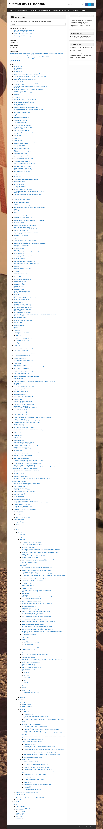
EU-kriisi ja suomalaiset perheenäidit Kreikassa (24, 151)
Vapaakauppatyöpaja (26, 704)
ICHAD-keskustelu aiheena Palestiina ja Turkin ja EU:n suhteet (27, 194)
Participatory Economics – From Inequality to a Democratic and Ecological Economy (32, 366)
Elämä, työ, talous (17, 135)
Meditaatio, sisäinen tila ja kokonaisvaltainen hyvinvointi (26, 297)
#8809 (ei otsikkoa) (18, 69)
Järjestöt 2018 (19, 335)
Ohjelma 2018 (17, 333)
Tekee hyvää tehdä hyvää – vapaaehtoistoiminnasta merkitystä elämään (29, 73)
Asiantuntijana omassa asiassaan (21, 96)
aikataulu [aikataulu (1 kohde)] (13, 53)
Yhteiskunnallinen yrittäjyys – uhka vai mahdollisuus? (25, 493)
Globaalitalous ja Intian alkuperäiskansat (22, 171)
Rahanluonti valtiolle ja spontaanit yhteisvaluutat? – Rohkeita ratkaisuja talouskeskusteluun (44, 749)
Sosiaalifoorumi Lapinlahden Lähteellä (32, 789)
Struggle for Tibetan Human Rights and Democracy (33, 624)
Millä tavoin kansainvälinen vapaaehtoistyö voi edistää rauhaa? (38, 784)
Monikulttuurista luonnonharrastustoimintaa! (31, 601)
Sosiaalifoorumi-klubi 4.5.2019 (23, 517)
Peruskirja (18, 527)
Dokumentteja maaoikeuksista (20, 120)
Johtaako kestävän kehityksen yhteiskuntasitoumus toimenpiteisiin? (37, 573)
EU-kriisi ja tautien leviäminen (20, 153)
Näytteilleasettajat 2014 (19, 325)
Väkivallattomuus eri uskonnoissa (21, 488)
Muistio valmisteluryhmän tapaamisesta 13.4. (24, 30)
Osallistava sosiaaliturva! (27, 608)
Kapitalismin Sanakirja (26, 583)
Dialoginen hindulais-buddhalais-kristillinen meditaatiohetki (27, 114)
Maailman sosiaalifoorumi (19, 284)
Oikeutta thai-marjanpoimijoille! (29, 606)
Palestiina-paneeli (17, 363)
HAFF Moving (17, 174)
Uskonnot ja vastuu (26, 652)
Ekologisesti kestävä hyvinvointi (21, 128)
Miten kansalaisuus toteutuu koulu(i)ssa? (23, 307)
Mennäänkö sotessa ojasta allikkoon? (22, 299)
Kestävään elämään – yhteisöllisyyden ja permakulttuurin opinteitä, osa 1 (30, 243)
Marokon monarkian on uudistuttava (22, 291)
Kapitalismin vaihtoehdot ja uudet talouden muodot (25, 225)
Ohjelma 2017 (23, 709)
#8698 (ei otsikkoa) (18, 71)
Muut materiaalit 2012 (19, 315)
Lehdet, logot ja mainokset (21, 521)
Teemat (23, 639)
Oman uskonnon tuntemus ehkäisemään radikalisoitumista (26, 352)
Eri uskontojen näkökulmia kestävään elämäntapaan (25, 142)
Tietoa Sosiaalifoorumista (21, 10)
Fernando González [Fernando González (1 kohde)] (38, 53)
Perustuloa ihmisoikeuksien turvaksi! (22, 370)
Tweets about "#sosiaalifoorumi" (77, 63)
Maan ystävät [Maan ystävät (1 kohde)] (53, 55)
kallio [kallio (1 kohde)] (62, 53)
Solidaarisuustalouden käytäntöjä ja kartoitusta (24, 404)
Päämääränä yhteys (18, 383)
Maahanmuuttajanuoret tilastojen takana (22, 279)
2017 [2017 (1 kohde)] (11, 53)
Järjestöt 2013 (17, 210)
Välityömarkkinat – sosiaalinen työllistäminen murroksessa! (27, 489)
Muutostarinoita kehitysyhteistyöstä (24, 808)
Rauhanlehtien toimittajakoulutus (21, 394)
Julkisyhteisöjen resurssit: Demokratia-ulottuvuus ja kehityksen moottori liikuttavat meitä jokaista (43, 575)
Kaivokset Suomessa (26, 577)
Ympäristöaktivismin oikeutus (28, 669)
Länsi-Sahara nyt (17, 278)
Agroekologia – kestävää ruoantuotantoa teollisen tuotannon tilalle (28, 89)
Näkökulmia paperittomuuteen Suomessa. (33, 786)
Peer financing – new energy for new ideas (31, 542)
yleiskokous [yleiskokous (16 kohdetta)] (15, 60)
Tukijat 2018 (18, 342)
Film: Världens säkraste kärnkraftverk (22, 161)
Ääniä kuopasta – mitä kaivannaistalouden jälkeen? (25, 509)
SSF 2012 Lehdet (21, 811)
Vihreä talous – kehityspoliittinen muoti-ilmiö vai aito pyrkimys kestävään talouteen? (32, 478)
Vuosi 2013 (20, 536)
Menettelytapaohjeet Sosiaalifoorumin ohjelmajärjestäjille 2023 (30, 797)
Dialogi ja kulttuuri (28, 641)
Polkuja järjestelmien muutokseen (21, 373)
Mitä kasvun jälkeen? (18, 310)
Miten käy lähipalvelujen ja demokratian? (23, 309)
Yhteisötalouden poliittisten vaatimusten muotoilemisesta (26, 498)
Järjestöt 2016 (17, 214)
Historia (17, 524)
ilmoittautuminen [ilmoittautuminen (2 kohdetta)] (47, 53)
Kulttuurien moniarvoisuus (19, 258)
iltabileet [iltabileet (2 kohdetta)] (53, 53)
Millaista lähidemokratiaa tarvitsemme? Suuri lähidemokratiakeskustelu (37, 596)
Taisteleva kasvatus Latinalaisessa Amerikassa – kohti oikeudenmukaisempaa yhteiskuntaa (42, 631)
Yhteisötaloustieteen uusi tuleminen (22, 499)
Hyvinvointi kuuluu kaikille (20, 186)
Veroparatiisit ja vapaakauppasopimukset (33, 757)
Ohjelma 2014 (23, 539)
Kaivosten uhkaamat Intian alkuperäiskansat (23, 217)
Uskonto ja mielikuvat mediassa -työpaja (33, 717)
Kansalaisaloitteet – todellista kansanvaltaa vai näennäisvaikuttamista (29, 220)
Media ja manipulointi (26, 711)
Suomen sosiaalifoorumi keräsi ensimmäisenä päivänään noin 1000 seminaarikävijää (32, 417)
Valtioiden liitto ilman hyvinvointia (21, 458)
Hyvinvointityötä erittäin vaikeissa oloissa (23, 189)
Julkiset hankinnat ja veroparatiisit (31, 742)
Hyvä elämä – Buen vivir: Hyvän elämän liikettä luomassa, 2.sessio (36, 570)
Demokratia (26, 672)
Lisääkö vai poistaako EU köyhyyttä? (30, 591)
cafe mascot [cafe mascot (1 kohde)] (23, 53)
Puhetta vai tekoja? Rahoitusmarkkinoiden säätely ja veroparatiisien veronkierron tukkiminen (34, 381)
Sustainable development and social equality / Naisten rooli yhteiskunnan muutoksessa (33, 420)
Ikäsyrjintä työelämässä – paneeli (31, 762)
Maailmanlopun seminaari (19, 286)
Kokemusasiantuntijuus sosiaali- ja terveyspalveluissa (35, 764)
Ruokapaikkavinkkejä (18, 399)
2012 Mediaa (17, 87)
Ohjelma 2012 (23, 534)
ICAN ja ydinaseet (18, 192)
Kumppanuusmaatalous (27, 588)
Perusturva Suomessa (18, 81)
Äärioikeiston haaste (18, 511)
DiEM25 (15, 115)
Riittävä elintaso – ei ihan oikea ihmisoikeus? (24, 396)
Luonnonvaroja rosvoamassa (20, 274)
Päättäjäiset (16, 384)
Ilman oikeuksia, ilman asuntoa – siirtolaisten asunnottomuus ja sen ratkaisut (30, 76)
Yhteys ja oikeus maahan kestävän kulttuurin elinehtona (26, 501)
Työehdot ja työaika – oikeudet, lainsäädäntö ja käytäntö (26, 445)
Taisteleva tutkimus (26, 632)
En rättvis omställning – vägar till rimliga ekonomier (35, 726)
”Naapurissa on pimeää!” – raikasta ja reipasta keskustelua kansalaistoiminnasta (31, 86)
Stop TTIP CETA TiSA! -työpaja (20, 409)
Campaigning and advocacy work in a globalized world (26, 107)
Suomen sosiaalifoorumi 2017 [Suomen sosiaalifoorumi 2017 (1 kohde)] (59, 57)
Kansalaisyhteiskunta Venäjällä (20, 222)
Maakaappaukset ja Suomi (19, 289)
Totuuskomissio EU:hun (19, 440)
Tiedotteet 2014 (17, 439)
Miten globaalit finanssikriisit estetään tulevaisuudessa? (34, 600)
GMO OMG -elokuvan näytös (20, 173)
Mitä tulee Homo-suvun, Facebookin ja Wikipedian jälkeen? (37, 716)
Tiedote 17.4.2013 (18, 432)
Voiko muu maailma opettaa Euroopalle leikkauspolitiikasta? (27, 483)
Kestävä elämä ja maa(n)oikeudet (21, 235)
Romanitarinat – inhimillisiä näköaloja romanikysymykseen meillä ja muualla (38, 621)
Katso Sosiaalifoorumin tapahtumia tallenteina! (24, 36)
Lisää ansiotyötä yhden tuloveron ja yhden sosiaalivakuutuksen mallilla (39, 746)
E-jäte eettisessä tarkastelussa (20, 122)
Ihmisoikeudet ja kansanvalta (20, 197)
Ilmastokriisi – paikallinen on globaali (32, 728)
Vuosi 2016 (20, 699)
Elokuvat (24, 687)
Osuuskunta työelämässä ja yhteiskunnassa (23, 360)
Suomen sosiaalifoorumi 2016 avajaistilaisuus (24, 416)
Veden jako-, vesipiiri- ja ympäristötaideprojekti (24, 465)
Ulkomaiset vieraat (18, 450)
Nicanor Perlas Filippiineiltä (20, 317)
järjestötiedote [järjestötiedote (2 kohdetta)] (58, 53)
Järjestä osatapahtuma (44, 10)
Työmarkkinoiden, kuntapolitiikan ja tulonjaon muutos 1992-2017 (38, 769)
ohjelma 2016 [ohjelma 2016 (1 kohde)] (15, 57)
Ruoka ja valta (17, 398)
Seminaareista (19, 819)
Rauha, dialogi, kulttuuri (19, 389)
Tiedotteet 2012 (17, 437)
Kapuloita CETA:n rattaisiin (30, 744)
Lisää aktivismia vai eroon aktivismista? (32, 731)
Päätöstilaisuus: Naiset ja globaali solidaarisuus (24, 386)
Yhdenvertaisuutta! (26, 759)
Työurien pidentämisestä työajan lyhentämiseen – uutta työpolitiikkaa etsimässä (41, 752)
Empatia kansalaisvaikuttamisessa (21, 137)
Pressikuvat (16, 380)
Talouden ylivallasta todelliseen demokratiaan (32, 741)
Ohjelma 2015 (23, 697)
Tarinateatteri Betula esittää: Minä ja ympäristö (24, 427)
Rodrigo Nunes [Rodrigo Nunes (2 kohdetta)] (29, 57)
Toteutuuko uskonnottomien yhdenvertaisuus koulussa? (36, 767)
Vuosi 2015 (20, 696)
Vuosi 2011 (20, 531)
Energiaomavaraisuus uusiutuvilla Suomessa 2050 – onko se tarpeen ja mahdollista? (40, 552)
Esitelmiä (16, 146)
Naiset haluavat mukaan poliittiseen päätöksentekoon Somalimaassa (37, 603)
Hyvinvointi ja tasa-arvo (19, 183)
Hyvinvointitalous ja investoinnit (21, 187)
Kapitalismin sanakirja (20, 806)
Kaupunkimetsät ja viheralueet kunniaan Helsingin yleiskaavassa (28, 228)
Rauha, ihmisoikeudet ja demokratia (21, 391)
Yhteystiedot (75, 10)
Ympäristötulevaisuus (28, 646)
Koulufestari (16, 250)
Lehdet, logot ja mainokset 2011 (21, 273)
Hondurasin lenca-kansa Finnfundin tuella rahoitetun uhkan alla (27, 179)
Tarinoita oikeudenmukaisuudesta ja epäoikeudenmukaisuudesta (28, 429)
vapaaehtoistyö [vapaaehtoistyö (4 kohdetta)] (56, 59)
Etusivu (10, 10)
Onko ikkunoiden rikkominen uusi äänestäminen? (24, 353)
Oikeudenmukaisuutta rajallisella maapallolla (31, 724)
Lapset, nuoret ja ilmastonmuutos (21, 269)
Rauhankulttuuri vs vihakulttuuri (21, 393)
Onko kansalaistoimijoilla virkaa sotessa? (23, 355)
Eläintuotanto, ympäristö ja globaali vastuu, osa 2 (24, 133)
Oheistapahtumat (17, 330)
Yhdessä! (24, 772)
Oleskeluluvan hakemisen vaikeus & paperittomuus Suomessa (27, 348)
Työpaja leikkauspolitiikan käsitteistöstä (22, 447)
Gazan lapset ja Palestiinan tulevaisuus (22, 166)
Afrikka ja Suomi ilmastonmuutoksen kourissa (32, 544)
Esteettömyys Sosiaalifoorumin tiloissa (22, 148)
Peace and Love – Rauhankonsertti (29, 614)
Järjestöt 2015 (17, 212)
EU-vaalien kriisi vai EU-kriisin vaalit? (30, 557)
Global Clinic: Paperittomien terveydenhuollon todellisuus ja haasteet (29, 74)
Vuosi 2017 (20, 708)
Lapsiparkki (16, 271)
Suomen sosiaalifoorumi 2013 (20, 412)
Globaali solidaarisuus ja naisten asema (22, 168)
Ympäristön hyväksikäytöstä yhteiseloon (23, 506)
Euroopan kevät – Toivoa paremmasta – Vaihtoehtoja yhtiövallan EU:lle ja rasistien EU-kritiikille (43, 559)
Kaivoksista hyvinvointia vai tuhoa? (21, 215)
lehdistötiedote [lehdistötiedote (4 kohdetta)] (33, 55)
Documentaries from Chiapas (28, 547)
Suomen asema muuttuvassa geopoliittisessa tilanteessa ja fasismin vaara (30, 411)
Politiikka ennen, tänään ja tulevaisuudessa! (23, 371)
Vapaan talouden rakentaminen (28, 656)
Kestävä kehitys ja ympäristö (20, 237)
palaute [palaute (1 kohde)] (19, 57)
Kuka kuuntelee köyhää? (19, 253)
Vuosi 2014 (20, 537)
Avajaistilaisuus (17, 97)
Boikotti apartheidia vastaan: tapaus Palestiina (24, 102)
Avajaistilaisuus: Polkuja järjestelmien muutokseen (25, 99)
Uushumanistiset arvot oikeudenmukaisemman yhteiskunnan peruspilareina (40, 771)
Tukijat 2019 (18, 514)
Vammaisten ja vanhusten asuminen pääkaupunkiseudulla (26, 461)
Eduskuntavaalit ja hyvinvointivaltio (21, 123)
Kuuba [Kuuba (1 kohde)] (25, 55)
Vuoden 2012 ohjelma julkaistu (20, 486)
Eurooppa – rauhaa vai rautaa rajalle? (30, 562)
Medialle (16, 296)
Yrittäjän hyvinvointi (18, 507)
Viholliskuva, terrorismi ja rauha (21, 476)
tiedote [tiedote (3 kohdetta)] (32, 59)
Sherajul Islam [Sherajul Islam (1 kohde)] (35, 57)
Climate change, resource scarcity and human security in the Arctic (28, 109)
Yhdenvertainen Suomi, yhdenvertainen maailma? (24, 491)
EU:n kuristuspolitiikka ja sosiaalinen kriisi (23, 156)
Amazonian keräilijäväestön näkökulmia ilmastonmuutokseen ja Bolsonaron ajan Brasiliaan (33, 92)
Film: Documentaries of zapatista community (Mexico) (25, 160)
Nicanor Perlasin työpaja (19, 319)
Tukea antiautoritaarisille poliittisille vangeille (24, 442)
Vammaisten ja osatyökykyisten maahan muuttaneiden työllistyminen (29, 460)
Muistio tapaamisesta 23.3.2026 (21, 31)
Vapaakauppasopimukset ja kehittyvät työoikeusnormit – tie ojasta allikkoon (30, 463)
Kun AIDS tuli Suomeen (19, 260)
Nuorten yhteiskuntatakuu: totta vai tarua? (23, 320)
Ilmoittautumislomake (20, 794)
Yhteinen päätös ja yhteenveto (28, 665)
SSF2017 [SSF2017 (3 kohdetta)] (52, 57)
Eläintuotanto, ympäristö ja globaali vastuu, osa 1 (24, 132)
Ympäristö (26, 682)
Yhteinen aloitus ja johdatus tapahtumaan (31, 662)
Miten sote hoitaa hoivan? (29, 766)
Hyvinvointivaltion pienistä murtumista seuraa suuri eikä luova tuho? (29, 191)
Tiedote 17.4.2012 (20, 813)
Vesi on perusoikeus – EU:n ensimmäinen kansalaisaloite (26, 470)
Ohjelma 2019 (17, 343)
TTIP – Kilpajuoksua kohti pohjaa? (29, 649)
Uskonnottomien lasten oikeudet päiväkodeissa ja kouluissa (35, 654)
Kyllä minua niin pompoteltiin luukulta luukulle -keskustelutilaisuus (36, 590)
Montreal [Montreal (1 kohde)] (56, 55)
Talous (25, 679)
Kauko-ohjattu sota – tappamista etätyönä (23, 227)
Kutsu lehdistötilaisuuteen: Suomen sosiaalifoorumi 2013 (26, 263)
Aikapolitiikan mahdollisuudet (20, 91)
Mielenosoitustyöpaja (18, 302)
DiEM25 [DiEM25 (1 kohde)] (26, 53)
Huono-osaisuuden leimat (19, 181)
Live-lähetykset (25, 593)
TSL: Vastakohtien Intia (29, 751)
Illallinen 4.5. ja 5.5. (18, 201)
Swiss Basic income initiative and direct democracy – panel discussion (37, 629)
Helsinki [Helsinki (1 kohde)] (42, 53)
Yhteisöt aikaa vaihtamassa (19, 496)
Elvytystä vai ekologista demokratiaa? (22, 130)
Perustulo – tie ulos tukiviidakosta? (21, 368)
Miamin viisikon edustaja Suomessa (21, 301)
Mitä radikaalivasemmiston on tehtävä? (22, 312)
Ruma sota (24, 623)
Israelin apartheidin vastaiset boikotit (30, 572)
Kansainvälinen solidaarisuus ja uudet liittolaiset (32, 580)
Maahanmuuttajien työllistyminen (21, 281)
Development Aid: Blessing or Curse (22, 112)
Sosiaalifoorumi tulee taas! (19, 35)
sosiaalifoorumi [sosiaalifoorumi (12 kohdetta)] (43, 57)
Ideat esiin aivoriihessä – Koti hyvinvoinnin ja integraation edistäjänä (29, 196)
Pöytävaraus (18, 799)
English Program (17, 138)
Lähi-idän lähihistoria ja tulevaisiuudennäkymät (34, 779)
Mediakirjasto (17, 294)
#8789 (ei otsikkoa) (18, 68)
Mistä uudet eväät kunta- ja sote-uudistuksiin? (32, 598)
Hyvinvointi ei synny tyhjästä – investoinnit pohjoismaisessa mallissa (37, 567)
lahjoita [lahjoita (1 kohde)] (28, 55)
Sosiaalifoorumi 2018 (20, 522)
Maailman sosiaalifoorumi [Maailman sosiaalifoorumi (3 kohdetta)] (44, 55)
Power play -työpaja (18, 378)
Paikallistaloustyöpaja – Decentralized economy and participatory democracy (39, 609)
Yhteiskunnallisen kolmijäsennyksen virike (31, 667)
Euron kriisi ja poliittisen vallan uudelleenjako (24, 158)
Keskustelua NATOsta (18, 233)
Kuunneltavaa (17, 265)
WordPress (86, 826)
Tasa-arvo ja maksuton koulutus (29, 634)
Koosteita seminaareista (19, 248)
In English (83, 10)
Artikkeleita (16, 94)
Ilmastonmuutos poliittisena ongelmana (22, 202)
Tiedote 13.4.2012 (20, 814)
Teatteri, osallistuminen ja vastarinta (30, 637)
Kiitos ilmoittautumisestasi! (24, 796)
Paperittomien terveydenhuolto (20, 365)
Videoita (15, 471)
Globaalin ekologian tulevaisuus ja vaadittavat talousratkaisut (27, 169)
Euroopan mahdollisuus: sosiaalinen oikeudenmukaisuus (34, 560)
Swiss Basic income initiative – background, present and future (35, 627)
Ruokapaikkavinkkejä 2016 (26, 706)
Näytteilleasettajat (18, 322)
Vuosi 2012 (20, 532)
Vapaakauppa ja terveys (19, 84)
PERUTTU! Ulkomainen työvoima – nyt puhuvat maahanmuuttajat (36, 616)
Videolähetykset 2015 (19, 473)
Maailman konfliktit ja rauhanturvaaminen (23, 283)
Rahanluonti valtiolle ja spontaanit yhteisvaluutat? (25, 388)
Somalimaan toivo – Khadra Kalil (21, 406)
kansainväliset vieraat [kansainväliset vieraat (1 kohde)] (13, 55)
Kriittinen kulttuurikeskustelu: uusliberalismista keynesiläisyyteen (28, 251)
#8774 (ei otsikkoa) (18, 66)
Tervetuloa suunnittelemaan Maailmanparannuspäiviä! (25, 33)
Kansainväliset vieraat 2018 (22, 337)
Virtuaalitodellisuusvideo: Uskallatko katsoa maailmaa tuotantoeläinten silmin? (41, 713)
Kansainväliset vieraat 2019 (22, 516)
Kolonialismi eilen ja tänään (30, 777)
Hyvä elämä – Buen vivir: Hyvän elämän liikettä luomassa (34, 568)
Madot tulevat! (25, 595)
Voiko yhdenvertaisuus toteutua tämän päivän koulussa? (26, 484)
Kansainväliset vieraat (18, 219)
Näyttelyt (16, 327)
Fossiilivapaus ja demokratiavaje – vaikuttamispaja (25, 163)
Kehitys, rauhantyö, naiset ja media (21, 230)
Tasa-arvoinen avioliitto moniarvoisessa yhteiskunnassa (34, 636)
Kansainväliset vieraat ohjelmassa (31, 692)
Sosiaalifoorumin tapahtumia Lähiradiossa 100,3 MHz (25, 407)
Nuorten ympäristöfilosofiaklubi (29, 604)
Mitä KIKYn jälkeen (28, 747)
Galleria (15, 165)
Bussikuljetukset (17, 105)
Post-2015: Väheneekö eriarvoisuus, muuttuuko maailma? (26, 376)
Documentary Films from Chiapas (21, 119)
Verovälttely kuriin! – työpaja (28, 657)
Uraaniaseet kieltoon (26, 651)
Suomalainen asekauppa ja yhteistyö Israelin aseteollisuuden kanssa (37, 626)
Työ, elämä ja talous (28, 644)
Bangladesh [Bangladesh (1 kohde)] (17, 53)
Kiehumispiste (27, 776)
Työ (25, 680)
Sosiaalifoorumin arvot (21, 526)
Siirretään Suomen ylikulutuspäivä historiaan (33, 739)
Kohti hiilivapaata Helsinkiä (28, 585)
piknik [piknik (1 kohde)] (21, 57)
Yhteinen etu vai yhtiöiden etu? (29, 664)
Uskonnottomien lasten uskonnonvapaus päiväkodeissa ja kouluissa (29, 452)
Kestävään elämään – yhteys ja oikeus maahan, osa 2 (25, 242)
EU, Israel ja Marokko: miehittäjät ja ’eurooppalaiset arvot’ (26, 155)
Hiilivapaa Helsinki (18, 176)
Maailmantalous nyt (18, 287)
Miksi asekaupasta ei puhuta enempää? (22, 304)
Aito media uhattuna (28, 714)
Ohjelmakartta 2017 (26, 723)
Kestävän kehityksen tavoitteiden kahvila (23, 238)
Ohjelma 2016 (23, 702)
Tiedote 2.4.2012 (18, 434)
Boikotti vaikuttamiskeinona (20, 104)
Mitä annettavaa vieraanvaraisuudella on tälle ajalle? (25, 79)
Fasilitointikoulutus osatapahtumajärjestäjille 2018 (27, 792)
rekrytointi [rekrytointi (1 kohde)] (24, 57)
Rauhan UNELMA (28, 787)
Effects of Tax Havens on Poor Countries (23, 127)
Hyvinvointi (26, 675)
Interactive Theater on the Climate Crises (23, 205)
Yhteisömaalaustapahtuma (19, 494)
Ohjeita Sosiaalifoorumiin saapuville (60, 10)
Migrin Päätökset (27, 782)
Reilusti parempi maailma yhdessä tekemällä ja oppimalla (34, 619)
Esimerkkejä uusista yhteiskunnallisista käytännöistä (33, 555)
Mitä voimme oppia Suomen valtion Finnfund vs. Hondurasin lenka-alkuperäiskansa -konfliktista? (35, 314)
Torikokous (24, 689)
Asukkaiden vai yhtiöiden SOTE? (31, 761)
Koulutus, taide (27, 677)
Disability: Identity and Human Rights (22, 117)
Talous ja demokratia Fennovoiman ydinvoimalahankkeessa (27, 425)
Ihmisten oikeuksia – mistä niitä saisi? (22, 199)
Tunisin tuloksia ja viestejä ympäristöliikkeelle (24, 443)
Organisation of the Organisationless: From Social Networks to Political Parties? (31, 357)
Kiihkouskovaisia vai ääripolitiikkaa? (22, 245)
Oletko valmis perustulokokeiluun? (21, 350)
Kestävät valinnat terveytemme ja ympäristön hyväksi (25, 240)
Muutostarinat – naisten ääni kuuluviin (30, 541)
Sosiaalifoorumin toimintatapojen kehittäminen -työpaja (26, 82)
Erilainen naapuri (25, 554)
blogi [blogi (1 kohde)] (20, 53)
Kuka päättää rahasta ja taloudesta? (21, 256)
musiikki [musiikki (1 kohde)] (60, 55)
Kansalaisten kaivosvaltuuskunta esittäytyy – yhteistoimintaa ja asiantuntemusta (41, 729)
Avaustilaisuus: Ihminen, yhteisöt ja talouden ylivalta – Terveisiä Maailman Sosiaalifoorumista (34, 101)
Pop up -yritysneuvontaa (19, 375)
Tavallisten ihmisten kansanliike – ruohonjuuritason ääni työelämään (29, 430)
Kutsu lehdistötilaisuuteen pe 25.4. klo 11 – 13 (24, 261)
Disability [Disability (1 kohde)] (29, 53)
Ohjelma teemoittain (26, 670)
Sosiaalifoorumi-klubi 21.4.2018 (23, 340)
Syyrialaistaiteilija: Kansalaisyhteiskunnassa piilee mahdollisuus (27, 422)
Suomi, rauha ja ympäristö (19, 419)
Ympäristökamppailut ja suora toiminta (22, 504)
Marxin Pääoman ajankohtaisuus (21, 292)
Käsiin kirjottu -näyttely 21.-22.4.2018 (24, 338)
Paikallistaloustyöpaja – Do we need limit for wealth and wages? (36, 611)
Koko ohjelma (17, 246)
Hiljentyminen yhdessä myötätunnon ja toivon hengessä (26, 178)
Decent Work (17, 110)
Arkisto (17, 529)
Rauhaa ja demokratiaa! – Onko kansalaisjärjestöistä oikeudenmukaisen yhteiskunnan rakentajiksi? (43, 618)
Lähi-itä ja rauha (17, 276)
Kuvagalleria (16, 266)
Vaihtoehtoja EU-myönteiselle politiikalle (23, 455)
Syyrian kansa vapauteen (19, 424)
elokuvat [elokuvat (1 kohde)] (32, 53)
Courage (92, 826)
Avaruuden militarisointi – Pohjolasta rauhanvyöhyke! (35, 774)
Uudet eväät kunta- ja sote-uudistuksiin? (23, 453)
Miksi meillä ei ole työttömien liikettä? (22, 305)
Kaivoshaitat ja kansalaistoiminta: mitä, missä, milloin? (34, 578)
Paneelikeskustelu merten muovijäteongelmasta (32, 613)
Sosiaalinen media (20, 809)
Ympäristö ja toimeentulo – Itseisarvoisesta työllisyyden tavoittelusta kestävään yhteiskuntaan (34, 502)
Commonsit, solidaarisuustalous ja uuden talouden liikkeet (34, 545)
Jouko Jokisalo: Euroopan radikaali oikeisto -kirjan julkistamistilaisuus (29, 207)
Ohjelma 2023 (33, 10)
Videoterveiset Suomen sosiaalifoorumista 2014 (24, 475)
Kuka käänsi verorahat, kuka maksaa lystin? (23, 255)
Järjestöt (15, 209)
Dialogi (25, 674)
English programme (18, 140)
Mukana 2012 (19, 803)
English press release (20, 818)
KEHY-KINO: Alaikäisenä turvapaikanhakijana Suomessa (26, 232)
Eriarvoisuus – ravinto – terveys (21, 143)
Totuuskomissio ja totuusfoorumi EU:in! (30, 647)
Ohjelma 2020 (17, 345)
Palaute (15, 361)
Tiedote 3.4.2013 (18, 435)
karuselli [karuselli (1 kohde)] (18, 55)
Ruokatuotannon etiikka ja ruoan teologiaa (23, 401)
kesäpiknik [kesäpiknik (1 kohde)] (22, 55)
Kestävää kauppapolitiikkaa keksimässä (22, 78)
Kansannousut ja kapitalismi (20, 224)
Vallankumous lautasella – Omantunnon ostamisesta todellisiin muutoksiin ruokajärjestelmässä (34, 457)
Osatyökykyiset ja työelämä (20, 358)
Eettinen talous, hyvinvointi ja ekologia (22, 125)
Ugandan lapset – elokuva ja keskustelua (23, 448)
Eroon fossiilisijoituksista (19, 145)
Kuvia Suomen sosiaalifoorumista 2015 (22, 268)
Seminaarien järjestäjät (19, 402)
